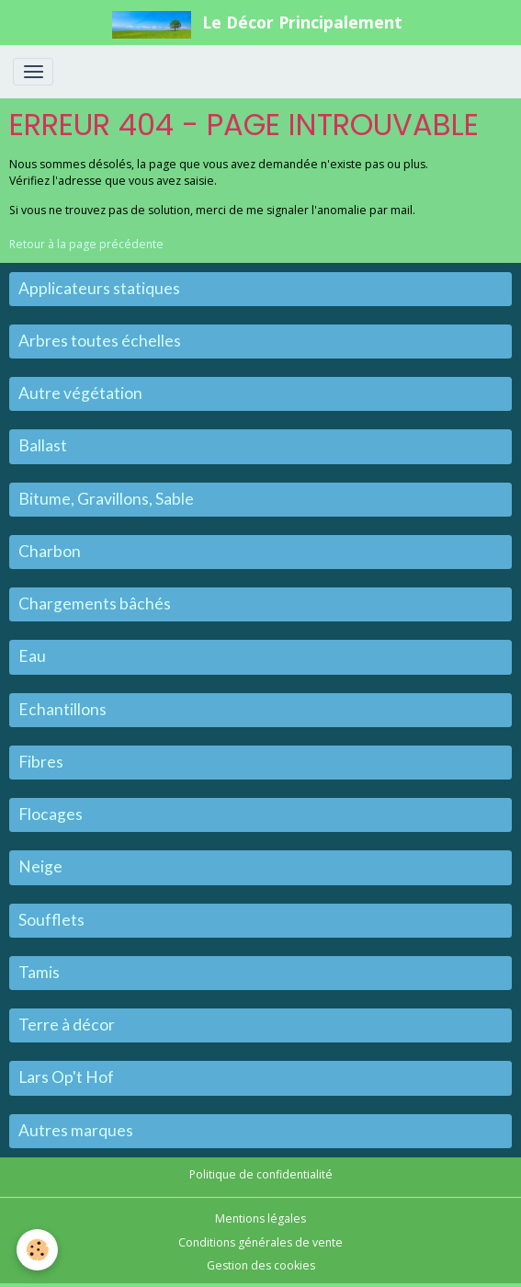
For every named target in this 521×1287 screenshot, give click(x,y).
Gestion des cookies (261, 1265)
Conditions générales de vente (260, 1242)
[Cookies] (37, 1249)
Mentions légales (260, 1218)
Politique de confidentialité (261, 1174)
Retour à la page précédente (86, 244)
